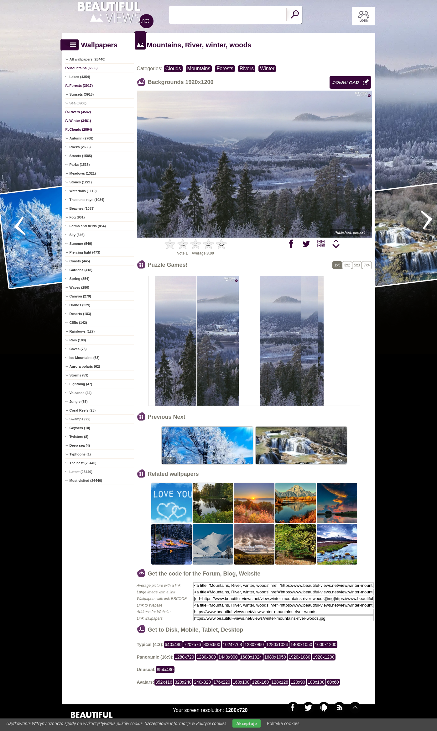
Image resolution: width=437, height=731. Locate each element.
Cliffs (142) (78, 322)
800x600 (211, 644)
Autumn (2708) (81, 138)
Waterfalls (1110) (83, 191)
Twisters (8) (79, 437)
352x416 (163, 682)
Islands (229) (80, 305)
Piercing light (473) (85, 252)
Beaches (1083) (82, 208)
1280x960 (254, 644)
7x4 (367, 265)
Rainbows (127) (82, 331)
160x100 (241, 682)
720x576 (192, 644)
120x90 (298, 682)
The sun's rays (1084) (87, 200)
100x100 (316, 682)
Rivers (247, 68)
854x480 (165, 669)
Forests (224, 68)
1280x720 (184, 657)
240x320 (202, 682)
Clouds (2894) (81, 129)
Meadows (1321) (83, 173)
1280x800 (206, 657)
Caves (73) (78, 349)
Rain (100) (78, 340)
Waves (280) (79, 287)
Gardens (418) (81, 270)
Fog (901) (77, 217)
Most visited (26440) (86, 480)
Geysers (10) (80, 428)
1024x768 (232, 644)
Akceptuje (246, 723)
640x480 (173, 644)
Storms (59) (79, 375)
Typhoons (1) (80, 454)
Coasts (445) (80, 261)
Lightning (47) (81, 384)
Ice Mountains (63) (85, 358)
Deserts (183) (80, 314)
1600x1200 (325, 644)
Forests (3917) (81, 85)
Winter (267, 68)
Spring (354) (80, 279)
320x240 (183, 682)
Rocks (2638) (80, 147)
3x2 (347, 265)
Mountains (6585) (84, 68)
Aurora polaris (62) (85, 366)
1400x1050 (301, 644)
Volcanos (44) (81, 393)
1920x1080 (299, 657)
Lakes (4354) (80, 77)
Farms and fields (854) (88, 226)
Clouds (173, 68)
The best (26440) (83, 463)
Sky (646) (77, 235)
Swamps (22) (80, 419)
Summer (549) (81, 243)
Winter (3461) (80, 121)
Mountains (199, 68)
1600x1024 (251, 657)
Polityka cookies (283, 723)
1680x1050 (275, 657)
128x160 (260, 682)
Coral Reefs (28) (83, 410)
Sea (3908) (78, 103)
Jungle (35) (79, 401)
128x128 (279, 682)
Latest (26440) (81, 472)
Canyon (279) (80, 296)
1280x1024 (277, 644)
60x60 (333, 682)
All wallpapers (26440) (88, 59)
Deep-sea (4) (80, 445)
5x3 (357, 265)
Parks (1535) (80, 164)
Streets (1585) (81, 156)
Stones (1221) (81, 182)
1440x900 (228, 657)
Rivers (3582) (80, 112)
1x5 (337, 265)
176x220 (221, 682)
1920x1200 (323, 657)
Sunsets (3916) (82, 94)
